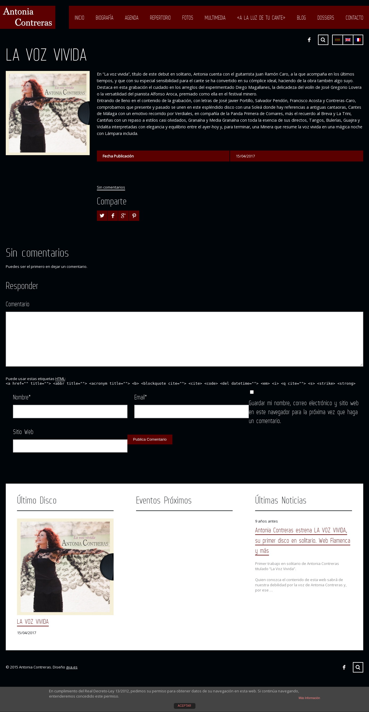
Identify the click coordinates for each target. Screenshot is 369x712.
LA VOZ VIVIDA (33, 621)
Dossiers (325, 17)
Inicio (79, 17)
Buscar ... (323, 40)
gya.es (72, 667)
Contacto (354, 17)
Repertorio (160, 17)
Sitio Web (23, 431)
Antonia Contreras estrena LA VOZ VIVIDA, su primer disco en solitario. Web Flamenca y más (302, 540)
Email (140, 396)
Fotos (187, 17)
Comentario (17, 303)
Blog (301, 17)
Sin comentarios (111, 187)
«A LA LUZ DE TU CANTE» (261, 17)
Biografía (104, 17)
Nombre (22, 396)
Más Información (309, 698)
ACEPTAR (184, 705)
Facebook (309, 40)
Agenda (131, 17)
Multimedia (215, 17)
